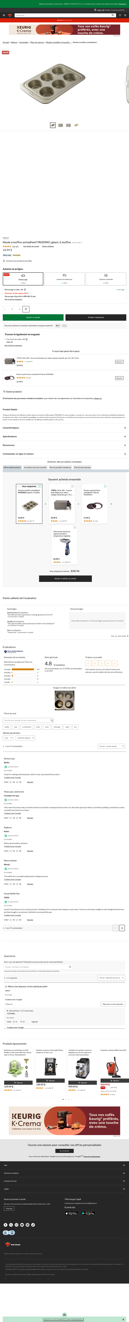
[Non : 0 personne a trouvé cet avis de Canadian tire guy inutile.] (19, 818)
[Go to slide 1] (53, 125)
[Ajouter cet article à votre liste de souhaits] (25, 309)
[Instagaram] (16, 1225)
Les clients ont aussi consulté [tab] (35, 467)
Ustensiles (23, 42)
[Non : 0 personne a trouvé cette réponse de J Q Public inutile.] (22, 1021)
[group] (105, 1087)
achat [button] (47, 727)
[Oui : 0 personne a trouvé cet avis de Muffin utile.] (13, 782)
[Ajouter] (119, 362)
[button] (112, 15)
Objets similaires (48, 246)
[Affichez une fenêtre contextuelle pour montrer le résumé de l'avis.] (32, 361)
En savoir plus (69, 1207)
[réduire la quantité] (20, 309)
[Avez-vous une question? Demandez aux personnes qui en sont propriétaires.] (38, 967)
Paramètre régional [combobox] (26, 737)
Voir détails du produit (31, 246)
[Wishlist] (120, 15)
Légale (64, 1189)
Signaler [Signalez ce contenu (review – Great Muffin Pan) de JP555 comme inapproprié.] (30, 920)
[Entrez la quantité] (12, 309)
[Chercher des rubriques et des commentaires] (28, 720)
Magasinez (122, 4)
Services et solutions (64, 1173)
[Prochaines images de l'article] (125, 83)
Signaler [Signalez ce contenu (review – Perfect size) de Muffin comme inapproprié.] (30, 782)
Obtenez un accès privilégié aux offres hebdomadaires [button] (63, 1320)
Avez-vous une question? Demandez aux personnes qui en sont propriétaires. (33, 962)
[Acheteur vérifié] (11, 767)
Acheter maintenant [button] (96, 317)
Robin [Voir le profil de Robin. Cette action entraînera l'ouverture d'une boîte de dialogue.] (6, 831)
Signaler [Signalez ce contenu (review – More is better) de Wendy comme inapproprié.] (30, 884)
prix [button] (75, 727)
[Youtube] (22, 1225)
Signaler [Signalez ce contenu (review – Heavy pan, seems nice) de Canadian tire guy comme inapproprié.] (30, 818)
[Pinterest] (27, 1225)
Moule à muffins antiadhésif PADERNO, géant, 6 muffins (37, 242)
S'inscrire (9, 1209)
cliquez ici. (98, 398)
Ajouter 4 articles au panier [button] (65, 579)
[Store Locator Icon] (95, 10)
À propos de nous (64, 1181)
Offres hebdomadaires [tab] (12, 467)
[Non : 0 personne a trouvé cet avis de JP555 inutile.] (19, 920)
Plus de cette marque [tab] (82, 467)
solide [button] (67, 727)
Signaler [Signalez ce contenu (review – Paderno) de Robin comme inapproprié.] (30, 851)
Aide (64, 1165)
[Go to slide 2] (60, 125)
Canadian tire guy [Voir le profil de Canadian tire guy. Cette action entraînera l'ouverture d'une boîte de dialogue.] (11, 796)
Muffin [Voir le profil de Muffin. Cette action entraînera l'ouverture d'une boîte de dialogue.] (6, 763)
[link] (11, 246)
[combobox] (114, 746)
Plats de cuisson (37, 42)
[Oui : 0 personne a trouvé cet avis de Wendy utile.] (13, 884)
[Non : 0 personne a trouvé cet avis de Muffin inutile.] (19, 782)
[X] (11, 1225)
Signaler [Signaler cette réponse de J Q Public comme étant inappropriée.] (35, 1022)
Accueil (6, 42)
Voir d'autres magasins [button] (13, 299)
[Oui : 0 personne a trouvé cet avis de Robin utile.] (13, 851)
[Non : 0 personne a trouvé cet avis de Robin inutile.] (19, 851)
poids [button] (38, 727)
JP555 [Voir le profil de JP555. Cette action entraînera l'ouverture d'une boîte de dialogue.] (6, 898)
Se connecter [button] (64, 1151)
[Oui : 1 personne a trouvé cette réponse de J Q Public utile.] (15, 1022)
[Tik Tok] (33, 1225)
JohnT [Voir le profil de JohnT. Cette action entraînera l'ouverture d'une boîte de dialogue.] (7, 990)
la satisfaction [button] (26, 727)
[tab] (23, 279)
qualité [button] (7, 727)
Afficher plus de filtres (11, 733)
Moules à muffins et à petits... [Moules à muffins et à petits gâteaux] (58, 42)
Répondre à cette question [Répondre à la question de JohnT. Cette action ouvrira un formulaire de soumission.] (113, 1004)
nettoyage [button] (57, 727)
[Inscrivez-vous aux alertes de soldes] (17, 260)
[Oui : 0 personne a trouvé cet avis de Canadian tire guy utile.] (13, 818)
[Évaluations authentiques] (14, 651)
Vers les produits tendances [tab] (60, 467)
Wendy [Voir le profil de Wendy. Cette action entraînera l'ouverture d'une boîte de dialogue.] (7, 865)
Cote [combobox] (9, 737)
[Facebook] (5, 1225)
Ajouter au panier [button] (33, 317)
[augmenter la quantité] (5, 309)
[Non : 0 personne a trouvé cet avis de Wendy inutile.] (19, 884)
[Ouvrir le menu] (4, 15)
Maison (14, 42)
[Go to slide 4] (76, 125)
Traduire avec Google (12, 777)
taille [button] (15, 727)
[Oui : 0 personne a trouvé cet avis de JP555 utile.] (13, 920)
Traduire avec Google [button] (13, 999)
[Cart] (125, 15)
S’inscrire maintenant (92, 1156)
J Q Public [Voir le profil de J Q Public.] (11, 1013)
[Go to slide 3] (68, 125)
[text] (26, 521)
